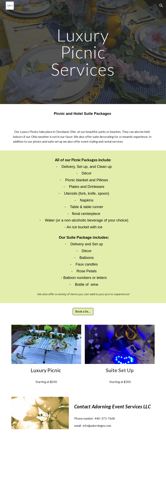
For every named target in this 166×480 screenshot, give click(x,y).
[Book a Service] (83, 311)
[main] (83, 52)
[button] (161, 5)
